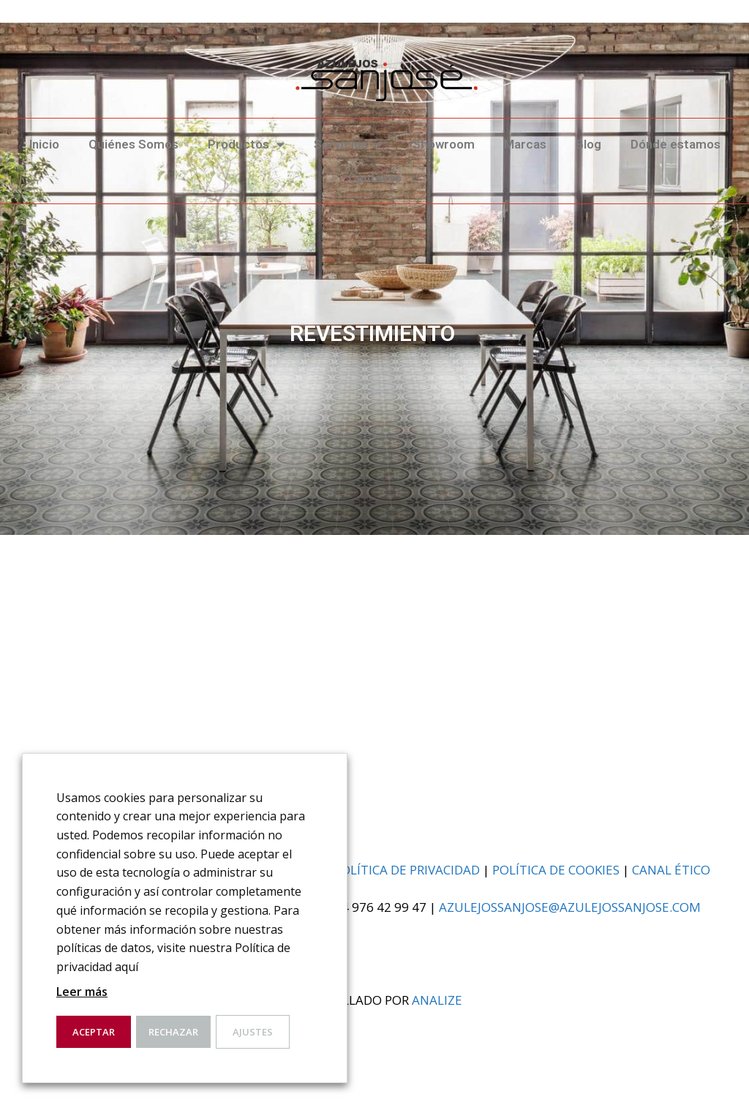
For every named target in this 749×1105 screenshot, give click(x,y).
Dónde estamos (675, 144)
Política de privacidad (407, 869)
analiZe (437, 1000)
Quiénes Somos (133, 144)
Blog (588, 144)
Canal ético (671, 869)
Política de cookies (556, 869)
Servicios (348, 144)
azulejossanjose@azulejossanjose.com (570, 907)
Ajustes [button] (253, 1031)
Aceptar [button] (93, 1031)
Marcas (525, 144)
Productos (246, 144)
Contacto (375, 178)
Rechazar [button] (173, 1031)
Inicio (44, 144)
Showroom (444, 144)
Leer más (82, 992)
